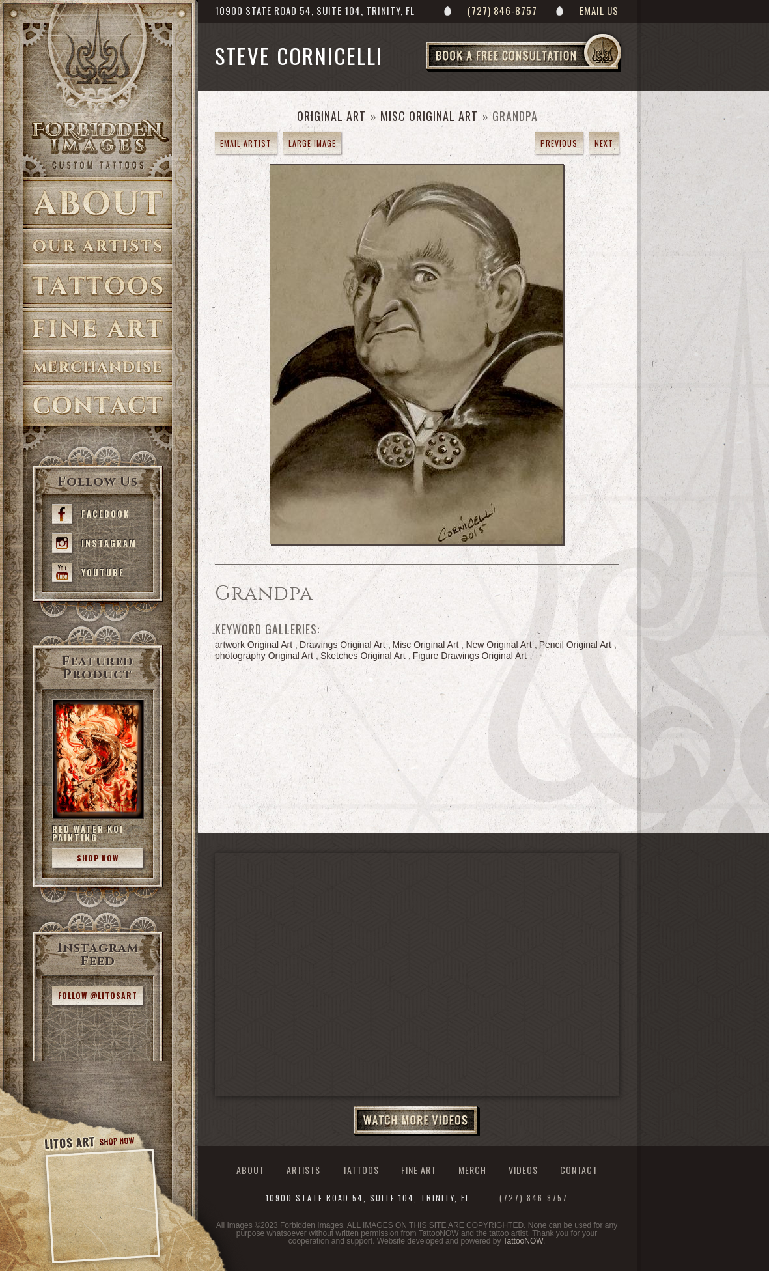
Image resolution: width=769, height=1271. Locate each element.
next (603, 142)
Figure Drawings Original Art (470, 655)
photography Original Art (264, 655)
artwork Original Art (253, 644)
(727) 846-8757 (502, 10)
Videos (523, 1170)
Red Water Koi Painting (88, 833)
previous (559, 142)
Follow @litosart (97, 995)
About (97, 203)
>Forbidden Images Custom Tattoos (97, 145)
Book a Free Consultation (551, 71)
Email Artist (246, 142)
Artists (97, 246)
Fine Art (97, 329)
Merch (472, 1170)
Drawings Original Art (342, 644)
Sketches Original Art (363, 655)
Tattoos (97, 286)
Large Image (312, 142)
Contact (97, 405)
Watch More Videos (417, 1121)
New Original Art (498, 644)
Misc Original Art (429, 115)
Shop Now (98, 857)
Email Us (599, 10)
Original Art (331, 115)
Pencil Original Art (575, 644)
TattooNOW (523, 1241)
